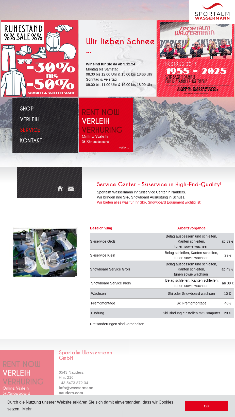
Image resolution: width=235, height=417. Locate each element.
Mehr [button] (26, 409)
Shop (26, 108)
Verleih (29, 119)
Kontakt (31, 140)
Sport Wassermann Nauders (212, 12)
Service (30, 130)
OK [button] (206, 406)
